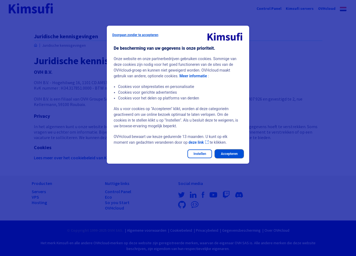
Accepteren (229, 154)
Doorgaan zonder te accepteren (135, 35)
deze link (196, 142)
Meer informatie (193, 76)
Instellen (199, 154)
